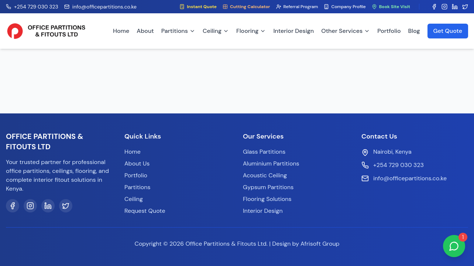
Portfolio (389, 31)
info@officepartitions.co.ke (410, 178)
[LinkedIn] (48, 205)
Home (121, 31)
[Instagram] (30, 205)
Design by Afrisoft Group (305, 244)
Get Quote (447, 31)
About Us (137, 163)
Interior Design (293, 31)
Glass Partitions (264, 152)
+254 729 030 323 (398, 165)
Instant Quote (198, 7)
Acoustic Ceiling (265, 175)
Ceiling (216, 31)
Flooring (251, 31)
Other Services (345, 31)
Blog (414, 31)
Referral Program (297, 7)
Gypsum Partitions (268, 187)
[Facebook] (12, 205)
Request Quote (144, 211)
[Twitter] (65, 205)
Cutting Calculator (246, 7)
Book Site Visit (391, 7)
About (145, 31)
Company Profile (344, 7)
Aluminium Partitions (271, 163)
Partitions (178, 31)
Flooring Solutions (267, 199)
